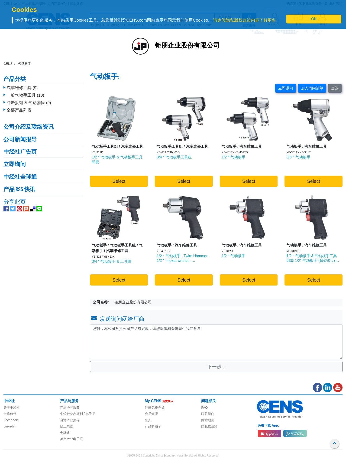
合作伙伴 (9, 414)
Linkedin (9, 426)
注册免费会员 (154, 407)
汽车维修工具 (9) (22, 84)
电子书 (90, 414)
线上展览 (66, 426)
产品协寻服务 (70, 407)
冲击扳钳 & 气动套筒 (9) (28, 99)
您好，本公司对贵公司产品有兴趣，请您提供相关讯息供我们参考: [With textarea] (216, 341)
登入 (148, 420)
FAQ (204, 407)
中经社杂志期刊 (71, 414)
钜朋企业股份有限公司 (187, 46)
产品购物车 (153, 426)
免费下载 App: (268, 425)
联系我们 (207, 414)
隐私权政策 (209, 426)
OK (314, 19)
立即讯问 (285, 88)
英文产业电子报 (71, 439)
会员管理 (151, 414)
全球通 (65, 432)
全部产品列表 (19, 106)
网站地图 (207, 420)
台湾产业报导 (70, 420)
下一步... (216, 366)
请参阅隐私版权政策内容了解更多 (244, 20)
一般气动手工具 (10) (25, 91)
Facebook (10, 420)
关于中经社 (11, 407)
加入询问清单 (312, 88)
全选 (335, 88)
